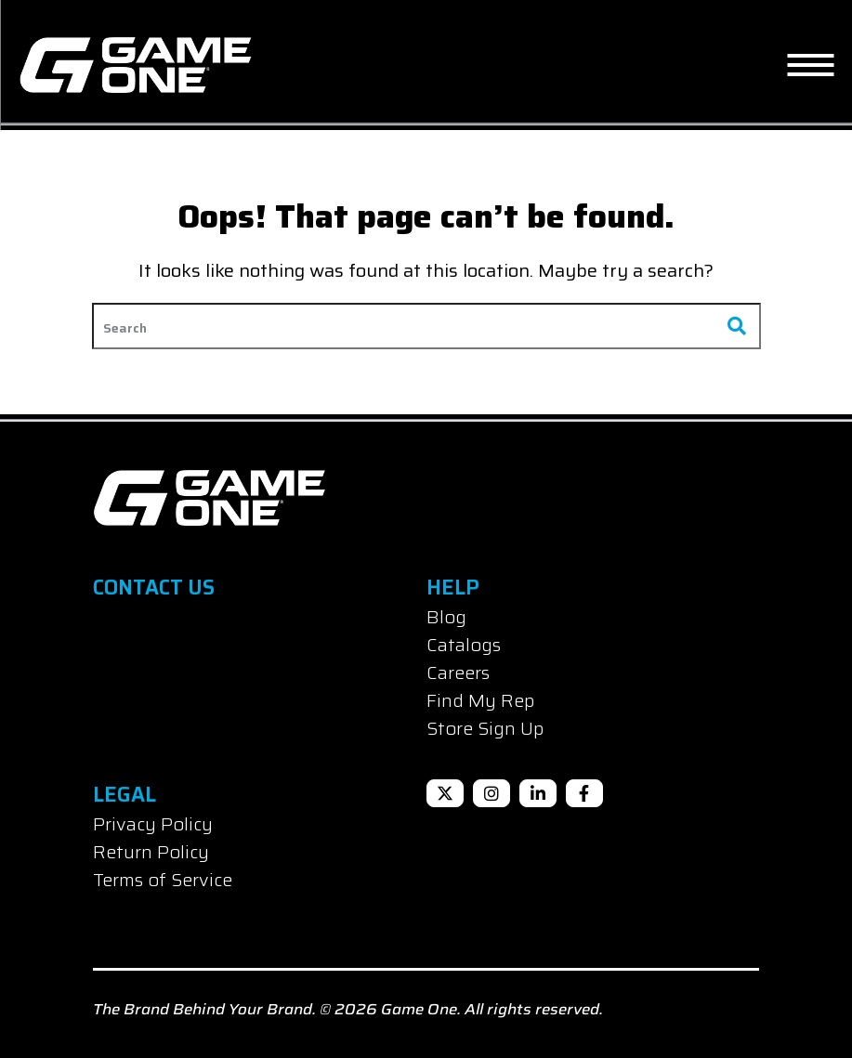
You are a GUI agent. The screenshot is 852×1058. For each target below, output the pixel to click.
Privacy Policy (153, 824)
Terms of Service (162, 880)
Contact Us (154, 587)
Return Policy (151, 852)
